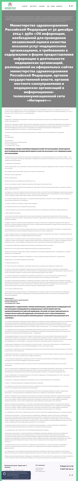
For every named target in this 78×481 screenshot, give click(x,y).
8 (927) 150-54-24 (66, 469)
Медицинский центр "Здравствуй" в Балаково (10, 6)
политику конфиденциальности (13, 474)
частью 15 (32, 109)
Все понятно (16, 477)
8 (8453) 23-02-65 (66, 466)
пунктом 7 (16, 109)
